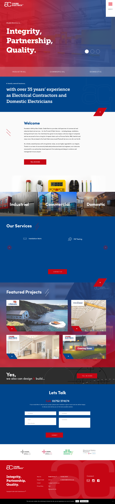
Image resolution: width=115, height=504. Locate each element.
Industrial (19, 72)
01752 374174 (57, 401)
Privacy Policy (40, 486)
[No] (113, 501)
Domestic (96, 72)
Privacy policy (84, 501)
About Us (39, 476)
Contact (39, 483)
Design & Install (40, 480)
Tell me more (35, 162)
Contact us (57, 272)
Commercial (57, 72)
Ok (77, 501)
